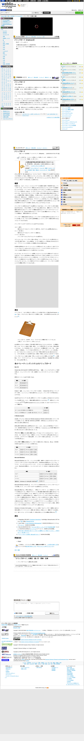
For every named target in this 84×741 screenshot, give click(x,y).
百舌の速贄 (65, 185)
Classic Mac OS (18, 370)
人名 (4, 60)
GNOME (20, 427)
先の (25, 104)
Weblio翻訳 (69, 671)
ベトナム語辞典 (70, 680)
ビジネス (5, 31)
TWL (49, 170)
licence (27, 660)
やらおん (65, 183)
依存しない (41, 98)
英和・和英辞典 (18, 0)
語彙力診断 (5, 116)
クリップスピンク (66, 111)
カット (33, 87)
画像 (26, 102)
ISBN (24, 521)
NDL (34, 170)
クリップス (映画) (66, 107)
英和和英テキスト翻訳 (22, 600)
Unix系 (16, 418)
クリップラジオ (66, 120)
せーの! (65, 204)
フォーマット (39, 104)
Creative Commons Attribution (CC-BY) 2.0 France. (31, 639)
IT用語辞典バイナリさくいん (34, 630)
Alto (22, 359)
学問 (4, 45)
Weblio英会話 (6, 113)
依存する (46, 104)
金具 (25, 44)
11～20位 (69, 180)
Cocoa (30, 402)
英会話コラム (6, 111)
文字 (27, 46)
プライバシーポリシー (10, 673)
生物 (4, 56)
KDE (24, 427)
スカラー (50, 168)
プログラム (19, 177)
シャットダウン (49, 107)
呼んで (57, 94)
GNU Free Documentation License (38, 633)
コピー (27, 87)
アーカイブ (21, 525)
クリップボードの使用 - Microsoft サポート (29, 534)
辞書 (3, 0)
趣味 (4, 53)
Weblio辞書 (23, 635)
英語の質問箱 (6, 115)
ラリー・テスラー (34, 348)
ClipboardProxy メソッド (68, 92)
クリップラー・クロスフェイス (69, 121)
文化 (4, 47)
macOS (25, 370)
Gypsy (39, 358)
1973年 (27, 348)
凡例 (43, 36)
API (45, 200)
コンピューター (21, 46)
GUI (54, 246)
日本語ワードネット (17, 654)
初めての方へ (74, 10)
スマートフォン (41, 253)
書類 (18, 44)
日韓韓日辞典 (33, 0)
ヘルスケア (5, 51)
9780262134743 (30, 521)
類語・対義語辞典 (9, 0)
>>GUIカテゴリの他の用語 (53, 117)
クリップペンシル (66, 116)
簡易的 (29, 94)
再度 (32, 107)
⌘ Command (23, 382)
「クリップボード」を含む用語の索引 (23, 616)
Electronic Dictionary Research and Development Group (56, 659)
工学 (4, 42)
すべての (43, 102)
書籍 (46, 168)
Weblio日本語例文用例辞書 (23, 555)
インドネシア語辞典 (71, 677)
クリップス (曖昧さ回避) (68, 109)
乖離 (64, 199)
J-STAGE (29, 170)
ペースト (39, 46)
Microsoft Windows (19, 460)
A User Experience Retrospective (33, 523)
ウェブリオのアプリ (25, 667)
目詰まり (65, 194)
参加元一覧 (80, 10)
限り (18, 109)
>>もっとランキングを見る (76, 206)
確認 (64, 201)
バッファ (37, 312)
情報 (23, 102)
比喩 (30, 356)
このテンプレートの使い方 (37, 165)
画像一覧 (47, 77)
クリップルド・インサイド (68, 123)
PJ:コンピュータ (41, 546)
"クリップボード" (35, 168)
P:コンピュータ (49, 546)
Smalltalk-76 (51, 358)
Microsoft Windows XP (20, 484)
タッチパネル (18, 253)
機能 (17, 48)
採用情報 (53, 670)
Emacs (26, 211)
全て (2, 29)
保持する (31, 102)
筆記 (31, 44)
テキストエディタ (25, 193)
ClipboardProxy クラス (68, 99)
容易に (37, 100)
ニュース (42, 168)
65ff (21, 521)
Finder (16, 391)
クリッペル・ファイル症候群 (69, 125)
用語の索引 (33, 36)
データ (47, 46)
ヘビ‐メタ (65, 187)
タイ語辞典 (69, 678)
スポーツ (5, 54)
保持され (23, 107)
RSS (48, 687)
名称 (26, 356)
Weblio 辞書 (76, 0)
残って (20, 109)
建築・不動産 (6, 43)
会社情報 (53, 668)
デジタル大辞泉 (19, 16)
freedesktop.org (45, 427)
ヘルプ (81, 0)
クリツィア (64, 128)
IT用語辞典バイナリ (21, 77)
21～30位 (75, 180)
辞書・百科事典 (10, 16)
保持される (52, 98)
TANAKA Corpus (5, 638)
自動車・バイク (6, 38)
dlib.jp (37, 170)
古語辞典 (39, 0)
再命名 (22, 350)
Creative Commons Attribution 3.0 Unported (30, 641)
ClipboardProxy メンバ (68, 83)
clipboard (20, 84)
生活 (4, 49)
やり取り (33, 100)
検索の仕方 (8, 668)
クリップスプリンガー (67, 113)
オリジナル (32, 528)
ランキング (39, 36)
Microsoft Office (18, 489)
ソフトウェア (28, 544)
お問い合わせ (39, 667)
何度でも (27, 109)
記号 (3, 106)
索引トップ (28, 36)
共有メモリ (46, 98)
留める (22, 44)
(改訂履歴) (35, 634)
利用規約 (7, 671)
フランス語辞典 (70, 675)
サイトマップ (8, 674)
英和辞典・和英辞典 (71, 670)
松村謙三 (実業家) (67, 190)
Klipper (19, 541)
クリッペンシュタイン (67, 127)
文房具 (35, 561)
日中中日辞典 (26, 0)
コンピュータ (20, 94)
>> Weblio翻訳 (79, 209)
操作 (30, 87)
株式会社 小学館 (16, 627)
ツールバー (44, 248)
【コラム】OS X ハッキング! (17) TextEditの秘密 (43, 527)
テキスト (56, 100)
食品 (4, 58)
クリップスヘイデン (67, 114)
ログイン (69, 0)
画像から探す (24, 668)
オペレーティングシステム (36, 176)
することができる (38, 109)
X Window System (34, 418)
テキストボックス (37, 402)
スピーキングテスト (8, 118)
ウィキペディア (20, 148)
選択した (46, 87)
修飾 (21, 102)
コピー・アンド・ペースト (27, 185)
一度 (19, 107)
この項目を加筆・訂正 (52, 544)
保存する (57, 46)
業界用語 (5, 32)
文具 (28, 92)
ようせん (39, 92)
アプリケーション (33, 98)
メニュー (23, 248)
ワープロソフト (34, 191)
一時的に (53, 46)
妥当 (64, 192)
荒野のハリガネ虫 (67, 197)
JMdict (23, 659)
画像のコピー (32, 46)
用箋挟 (34, 92)
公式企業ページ (55, 667)
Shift (31, 452)
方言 (4, 62)
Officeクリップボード (67, 96)
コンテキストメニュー (35, 248)
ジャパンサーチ (43, 170)
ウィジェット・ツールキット (40, 197)
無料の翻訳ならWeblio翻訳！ (23, 5)
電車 (4, 36)
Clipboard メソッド (67, 87)
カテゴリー (45, 147)
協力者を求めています (31, 546)
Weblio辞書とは (9, 667)
